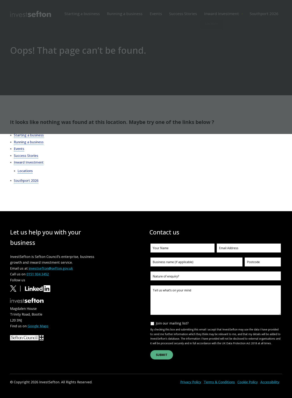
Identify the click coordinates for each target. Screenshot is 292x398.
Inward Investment (29, 162)
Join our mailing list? (172, 323)
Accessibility (269, 382)
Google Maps (38, 326)
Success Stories (26, 155)
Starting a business (29, 135)
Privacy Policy (190, 382)
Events (19, 148)
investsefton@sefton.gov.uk (51, 268)
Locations (25, 171)
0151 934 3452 (37, 274)
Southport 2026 (26, 180)
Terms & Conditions (219, 382)
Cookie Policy (247, 382)
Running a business (29, 142)
